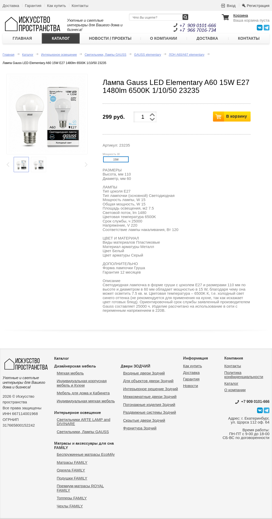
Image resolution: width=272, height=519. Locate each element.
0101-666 (252, 401)
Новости (190, 386)
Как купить (56, 5)
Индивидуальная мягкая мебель (86, 401)
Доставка (11, 5)
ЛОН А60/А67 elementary (186, 55)
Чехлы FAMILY (70, 506)
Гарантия (33, 5)
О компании (163, 38)
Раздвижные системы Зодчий (149, 412)
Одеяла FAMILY (71, 470)
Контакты (80, 5)
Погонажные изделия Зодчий (149, 404)
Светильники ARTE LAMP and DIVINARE (83, 421)
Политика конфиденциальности (243, 374)
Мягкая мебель (70, 373)
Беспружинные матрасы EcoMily (86, 454)
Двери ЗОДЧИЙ (135, 366)
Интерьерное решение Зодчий (150, 389)
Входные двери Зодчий (144, 373)
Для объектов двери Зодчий (148, 381)
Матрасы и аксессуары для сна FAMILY (84, 446)
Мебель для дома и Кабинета (83, 393)
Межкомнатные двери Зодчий (150, 397)
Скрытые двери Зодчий (144, 420)
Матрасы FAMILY (72, 462)
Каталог (61, 38)
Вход (231, 5)
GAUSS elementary (147, 55)
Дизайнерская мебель (75, 366)
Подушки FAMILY (72, 478)
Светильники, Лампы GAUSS (105, 55)
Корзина (240, 15)
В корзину (236, 116)
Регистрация (258, 5)
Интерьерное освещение (59, 55)
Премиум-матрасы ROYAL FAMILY (80, 488)
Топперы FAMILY (72, 498)
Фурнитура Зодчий (139, 428)
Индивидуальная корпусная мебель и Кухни (82, 383)
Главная (22, 38)
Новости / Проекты (110, 38)
